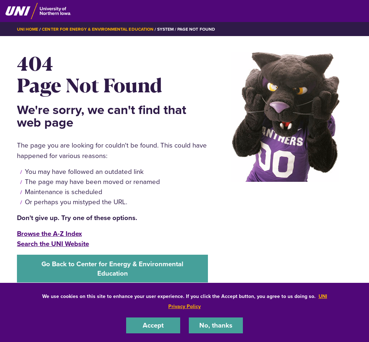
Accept (153, 325)
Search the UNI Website (53, 244)
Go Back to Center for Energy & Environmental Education (112, 268)
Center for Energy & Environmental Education (97, 29)
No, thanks (215, 325)
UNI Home (27, 29)
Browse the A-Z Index (49, 233)
